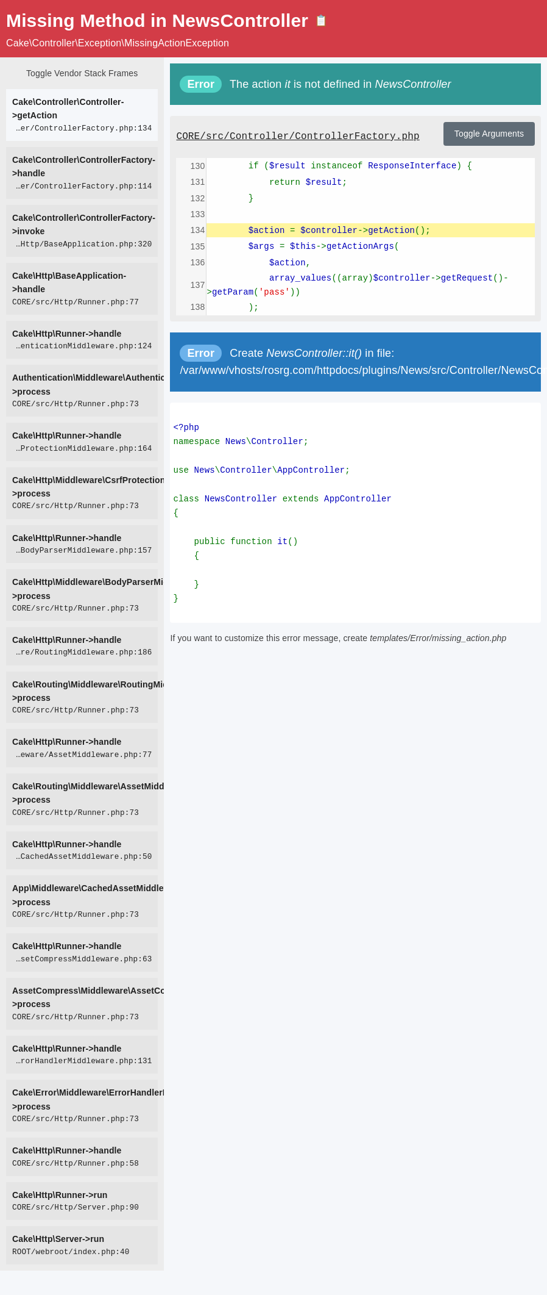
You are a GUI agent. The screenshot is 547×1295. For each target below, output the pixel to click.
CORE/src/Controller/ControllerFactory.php (297, 136)
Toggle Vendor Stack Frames (82, 73)
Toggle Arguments (489, 133)
